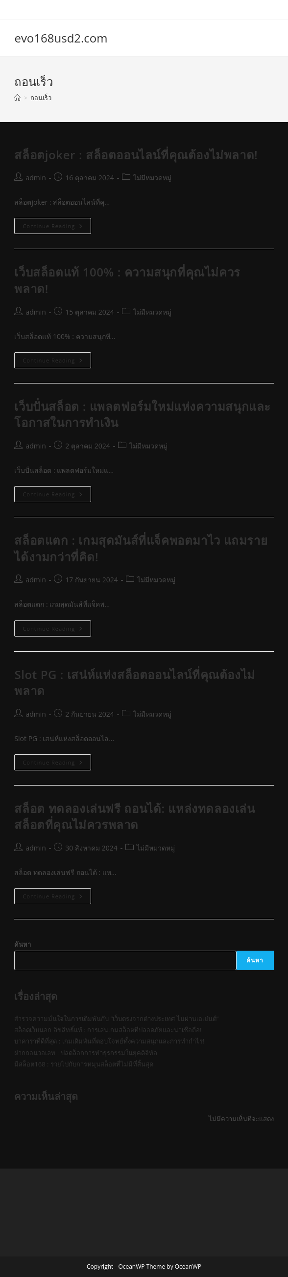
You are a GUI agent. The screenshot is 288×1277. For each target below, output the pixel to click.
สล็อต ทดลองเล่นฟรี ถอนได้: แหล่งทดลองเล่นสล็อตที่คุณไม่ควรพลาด (134, 816)
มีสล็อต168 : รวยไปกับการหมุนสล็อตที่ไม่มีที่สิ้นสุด (83, 1064)
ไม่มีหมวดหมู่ (152, 177)
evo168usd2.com (60, 38)
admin (35, 177)
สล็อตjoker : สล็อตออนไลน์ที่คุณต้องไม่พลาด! (136, 155)
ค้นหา (22, 944)
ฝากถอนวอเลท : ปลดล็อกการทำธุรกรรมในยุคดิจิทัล (85, 1052)
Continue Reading (57, 227)
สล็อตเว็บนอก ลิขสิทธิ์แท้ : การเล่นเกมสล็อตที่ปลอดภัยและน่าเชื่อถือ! (107, 1029)
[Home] (17, 97)
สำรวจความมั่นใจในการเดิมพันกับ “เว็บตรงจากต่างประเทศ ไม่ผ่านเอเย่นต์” (116, 1018)
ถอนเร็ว (40, 97)
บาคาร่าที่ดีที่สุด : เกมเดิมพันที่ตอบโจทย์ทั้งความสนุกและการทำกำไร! (109, 1041)
